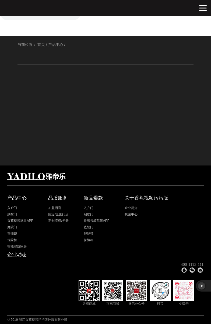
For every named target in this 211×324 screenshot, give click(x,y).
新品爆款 (93, 198)
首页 (41, 44)
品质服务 (58, 198)
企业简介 (131, 208)
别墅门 (12, 214)
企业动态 (17, 254)
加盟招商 (54, 208)
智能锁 (12, 233)
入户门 (12, 208)
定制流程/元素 (58, 221)
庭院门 (12, 227)
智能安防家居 (17, 246)
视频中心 (131, 214)
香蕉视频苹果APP (20, 221)
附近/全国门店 (58, 214)
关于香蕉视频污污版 (146, 198)
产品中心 (55, 44)
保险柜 (12, 240)
